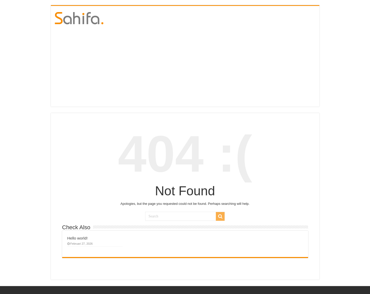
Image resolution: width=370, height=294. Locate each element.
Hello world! (77, 238)
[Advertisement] (185, 68)
